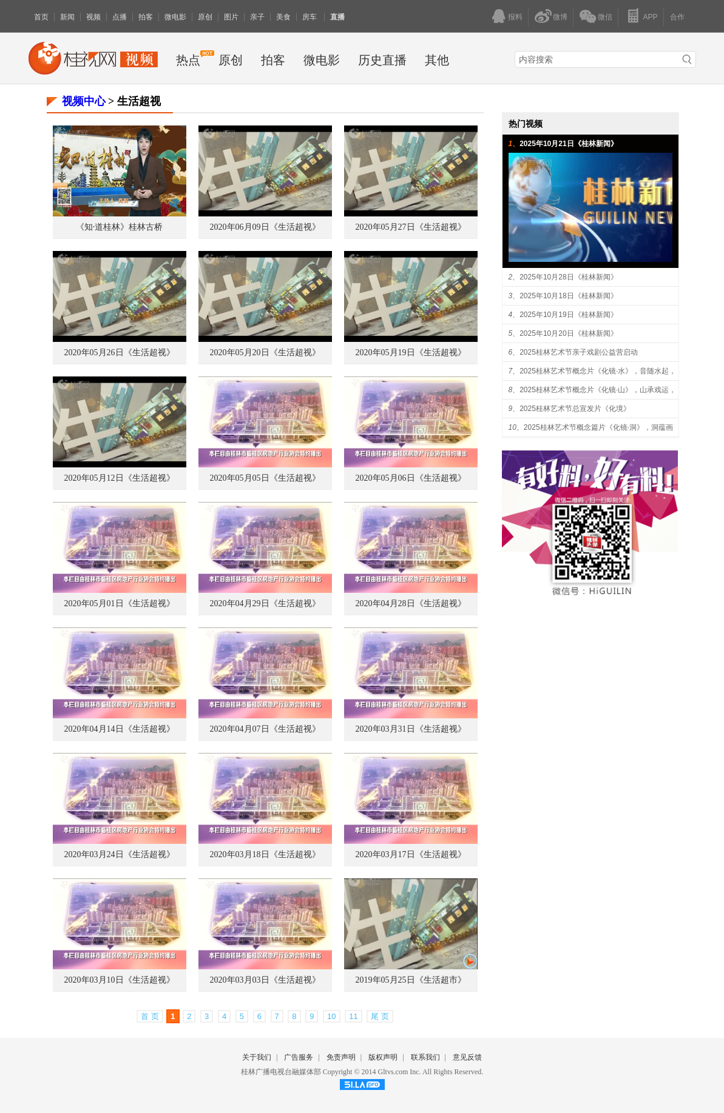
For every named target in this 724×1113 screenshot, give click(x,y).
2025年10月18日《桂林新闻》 (568, 296)
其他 (437, 60)
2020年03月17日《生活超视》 (411, 854)
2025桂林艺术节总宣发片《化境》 (575, 408)
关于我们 (256, 1057)
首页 (41, 17)
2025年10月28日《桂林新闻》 (568, 277)
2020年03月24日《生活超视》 (119, 854)
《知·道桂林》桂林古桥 (119, 227)
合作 (677, 17)
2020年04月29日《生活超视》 (265, 603)
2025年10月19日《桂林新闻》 (568, 314)
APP (650, 17)
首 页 (150, 1016)
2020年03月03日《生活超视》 (265, 979)
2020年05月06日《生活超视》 (411, 478)
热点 (188, 60)
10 (331, 1016)
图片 (231, 17)
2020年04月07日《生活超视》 (265, 729)
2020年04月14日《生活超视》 (119, 729)
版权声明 (383, 1057)
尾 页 (380, 1016)
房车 (310, 17)
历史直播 (382, 60)
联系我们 (425, 1057)
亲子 (257, 17)
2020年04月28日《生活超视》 (411, 603)
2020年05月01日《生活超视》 (119, 603)
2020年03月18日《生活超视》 (265, 854)
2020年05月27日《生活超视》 (411, 227)
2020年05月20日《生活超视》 (265, 352)
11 (353, 1016)
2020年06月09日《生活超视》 (265, 227)
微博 (560, 17)
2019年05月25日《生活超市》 (411, 979)
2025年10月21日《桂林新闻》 (568, 143)
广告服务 (298, 1057)
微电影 (175, 17)
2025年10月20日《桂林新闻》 (568, 333)
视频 (93, 17)
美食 (283, 17)
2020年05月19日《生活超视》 (411, 352)
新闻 (67, 17)
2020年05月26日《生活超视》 (119, 352)
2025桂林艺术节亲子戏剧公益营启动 (578, 352)
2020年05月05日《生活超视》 (265, 478)
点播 (119, 17)
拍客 (145, 17)
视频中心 (84, 101)
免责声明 (341, 1057)
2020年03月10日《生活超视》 (119, 979)
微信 (605, 17)
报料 (515, 17)
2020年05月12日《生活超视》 (119, 478)
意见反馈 (467, 1057)
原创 (205, 17)
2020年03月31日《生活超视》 (411, 729)
